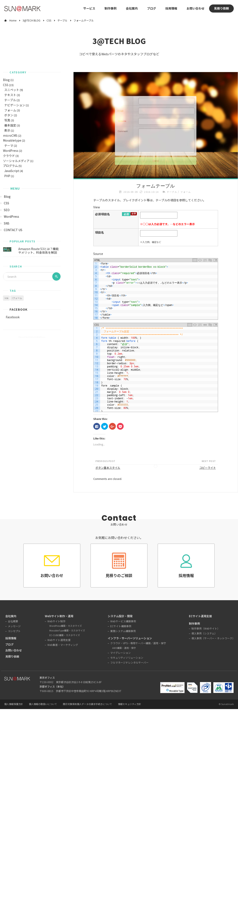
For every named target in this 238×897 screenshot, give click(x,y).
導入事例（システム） (204, 633)
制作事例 (110, 8)
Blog (6, 80)
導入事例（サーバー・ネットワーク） (213, 638)
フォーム (10, 110)
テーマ (8, 145)
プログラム (10, 165)
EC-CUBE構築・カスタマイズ (64, 635)
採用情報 (171, 8)
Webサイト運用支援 (59, 640)
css (6, 298)
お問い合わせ (195, 8)
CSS (49, 20)
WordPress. (41, 337)
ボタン (8, 115)
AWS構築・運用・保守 (124, 648)
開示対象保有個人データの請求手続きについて (87, 704)
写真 (7, 120)
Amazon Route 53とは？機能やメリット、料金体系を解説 (38, 251)
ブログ (151, 8)
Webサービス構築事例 (123, 621)
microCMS (10, 135)
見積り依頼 (221, 8)
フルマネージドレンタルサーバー (129, 662)
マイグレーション (120, 652)
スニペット (11, 90)
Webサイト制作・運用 (59, 616)
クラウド (9, 156)
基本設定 (10, 125)
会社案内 (10, 616)
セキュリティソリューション (126, 657)
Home (12, 20)
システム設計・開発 (120, 616)
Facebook (18, 309)
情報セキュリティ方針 (129, 704)
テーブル (62, 20)
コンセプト (14, 631)
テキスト (10, 95)
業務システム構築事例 (123, 631)
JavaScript (11, 171)
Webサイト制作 (56, 621)
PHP (7, 176)
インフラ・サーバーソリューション (130, 638)
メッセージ (14, 626)
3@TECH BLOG (31, 20)
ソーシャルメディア (16, 161)
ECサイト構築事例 (120, 626)
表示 (7, 130)
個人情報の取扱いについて (43, 704)
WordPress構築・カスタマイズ (65, 625)
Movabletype (12, 140)
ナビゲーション (14, 105)
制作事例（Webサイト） (205, 628)
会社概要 (13, 621)
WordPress (10, 150)
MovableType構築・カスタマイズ (67, 630)
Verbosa (31, 337)
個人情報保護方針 (13, 704)
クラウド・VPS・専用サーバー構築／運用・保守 (138, 643)
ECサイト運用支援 (200, 616)
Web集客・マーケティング (62, 645)
